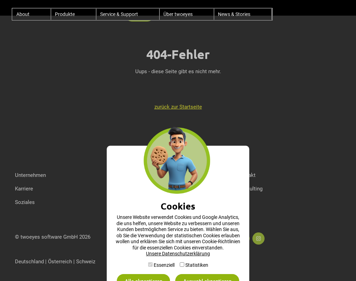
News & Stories (234, 14)
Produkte (65, 14)
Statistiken (196, 265)
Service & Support (119, 14)
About (23, 14)
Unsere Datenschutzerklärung (178, 253)
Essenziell (164, 265)
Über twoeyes (178, 14)
